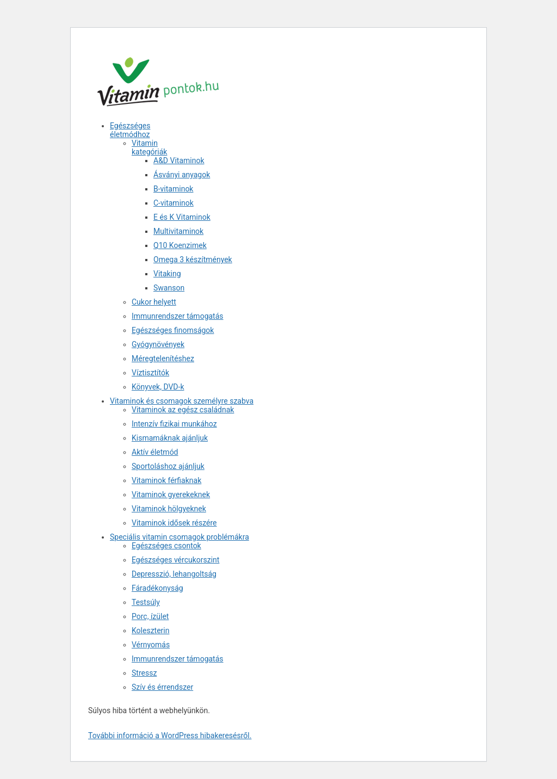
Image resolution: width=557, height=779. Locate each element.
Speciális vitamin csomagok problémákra (179, 537)
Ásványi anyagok (181, 174)
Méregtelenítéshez (163, 358)
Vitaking (167, 273)
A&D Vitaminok (179, 160)
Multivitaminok (178, 231)
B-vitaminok (173, 188)
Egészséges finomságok (173, 330)
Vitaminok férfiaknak (166, 480)
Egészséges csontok (166, 545)
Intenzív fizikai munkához (174, 423)
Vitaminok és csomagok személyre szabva (181, 401)
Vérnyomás (151, 644)
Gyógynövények (158, 344)
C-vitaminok (173, 203)
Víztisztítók (150, 372)
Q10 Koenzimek (180, 245)
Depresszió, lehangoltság (174, 574)
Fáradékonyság (157, 588)
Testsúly (146, 602)
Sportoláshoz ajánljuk (168, 466)
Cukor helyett (154, 302)
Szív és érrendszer (162, 687)
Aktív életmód (155, 452)
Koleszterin (150, 630)
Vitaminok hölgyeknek (169, 508)
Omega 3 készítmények (192, 259)
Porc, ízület (150, 616)
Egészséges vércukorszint (175, 559)
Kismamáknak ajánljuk (170, 438)
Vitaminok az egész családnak (183, 409)
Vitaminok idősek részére (174, 522)
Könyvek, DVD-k (158, 386)
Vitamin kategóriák (149, 147)
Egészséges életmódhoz (130, 130)
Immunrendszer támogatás (178, 316)
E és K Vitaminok (182, 217)
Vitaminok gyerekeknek (171, 494)
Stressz (144, 673)
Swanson (168, 287)
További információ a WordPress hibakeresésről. (169, 735)
